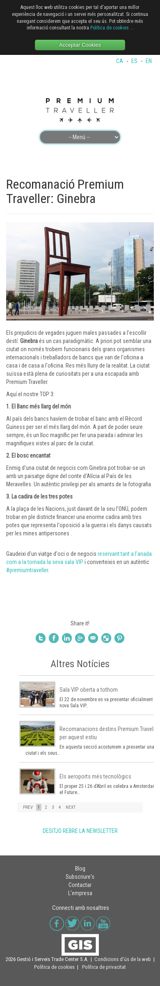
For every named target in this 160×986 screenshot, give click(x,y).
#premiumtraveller (27, 570)
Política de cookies (109, 28)
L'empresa (80, 893)
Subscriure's (80, 876)
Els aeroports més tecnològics (95, 776)
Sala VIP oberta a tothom (88, 689)
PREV (28, 807)
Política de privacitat (104, 967)
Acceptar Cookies (80, 45)
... (132, 28)
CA (120, 61)
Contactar (80, 885)
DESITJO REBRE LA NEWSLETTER (80, 831)
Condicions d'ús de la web (122, 959)
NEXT (70, 807)
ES (135, 61)
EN (149, 61)
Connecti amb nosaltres (80, 908)
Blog (80, 868)
